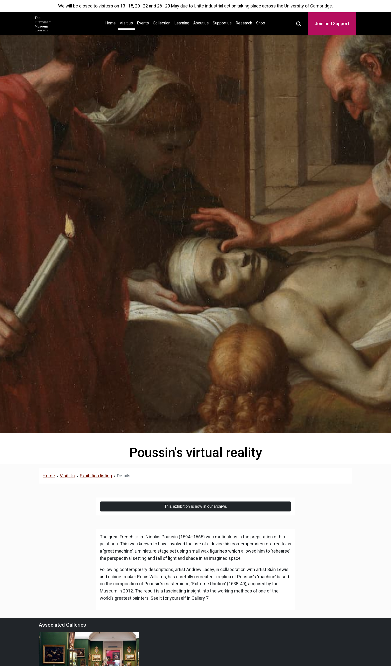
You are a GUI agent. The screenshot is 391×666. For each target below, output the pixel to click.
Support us (222, 23)
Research (244, 23)
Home (111, 22)
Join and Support (332, 23)
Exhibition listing (96, 475)
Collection (161, 23)
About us (201, 23)
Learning (181, 23)
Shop (260, 23)
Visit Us (67, 475)
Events (143, 23)
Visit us (126, 23)
